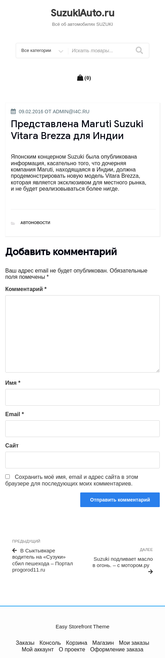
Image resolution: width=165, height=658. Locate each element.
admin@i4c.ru (71, 111)
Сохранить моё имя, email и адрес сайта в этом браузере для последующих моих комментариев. (71, 480)
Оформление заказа (116, 649)
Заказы (25, 643)
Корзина (76, 643)
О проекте (72, 649)
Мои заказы (134, 643)
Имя (12, 383)
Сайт (11, 446)
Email (14, 414)
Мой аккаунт (38, 649)
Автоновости (36, 223)
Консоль (50, 643)
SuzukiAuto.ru (82, 13)
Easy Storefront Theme (83, 626)
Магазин (103, 643)
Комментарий (25, 289)
